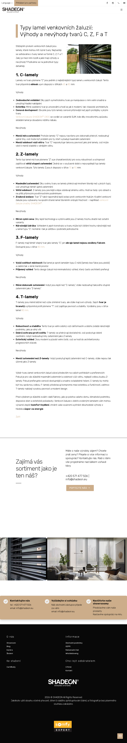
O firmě (68, 667)
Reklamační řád (72, 650)
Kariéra (10, 650)
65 (64, 84)
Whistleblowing (72, 653)
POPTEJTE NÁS (79, 488)
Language (7, 3)
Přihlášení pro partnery (26, 3)
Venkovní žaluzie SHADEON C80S (33, 117)
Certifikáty (11, 667)
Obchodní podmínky (74, 643)
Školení (10, 653)
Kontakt (69, 671)
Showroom (11, 643)
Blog (8, 646)
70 (70, 167)
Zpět (18, 416)
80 (69, 84)
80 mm (41, 247)
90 (75, 167)
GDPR (68, 646)
